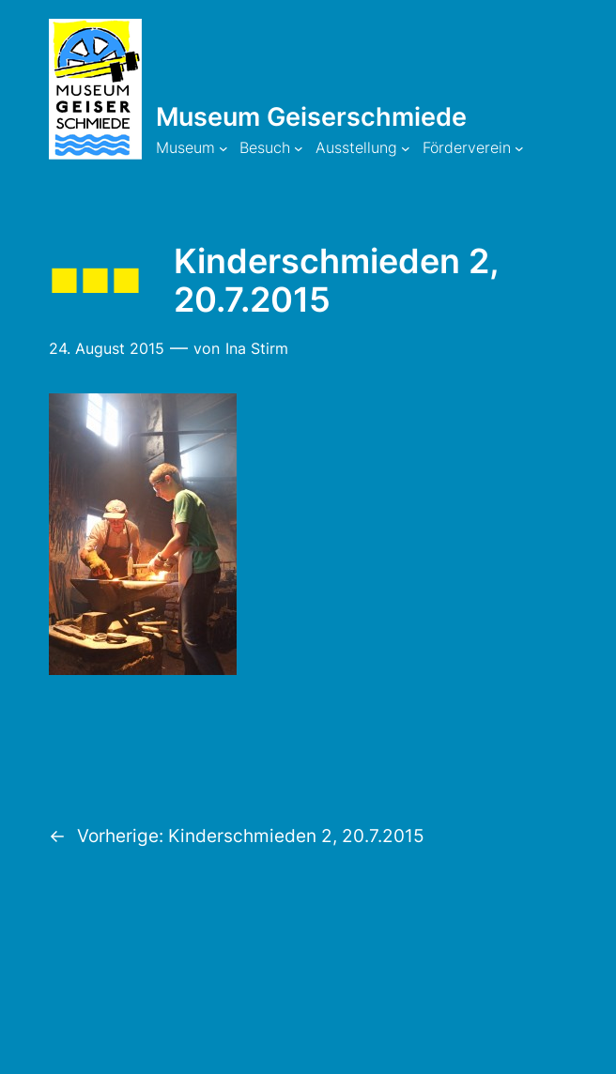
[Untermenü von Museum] (223, 148)
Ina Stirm (256, 348)
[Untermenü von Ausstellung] (405, 148)
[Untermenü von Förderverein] (519, 148)
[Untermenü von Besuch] (298, 148)
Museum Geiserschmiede (311, 116)
